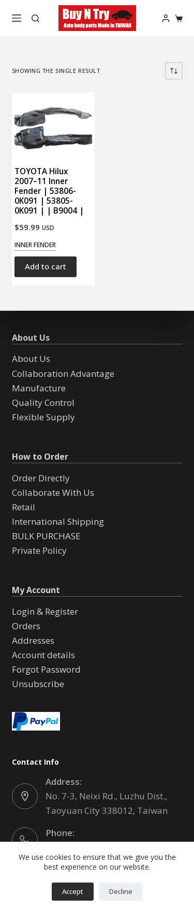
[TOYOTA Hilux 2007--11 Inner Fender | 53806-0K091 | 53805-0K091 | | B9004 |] (53, 124)
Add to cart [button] (45, 266)
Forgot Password (46, 669)
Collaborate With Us (53, 492)
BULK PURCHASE (46, 536)
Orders (26, 626)
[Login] (166, 18)
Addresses (33, 640)
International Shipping (58, 521)
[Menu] (16, 18)
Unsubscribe (38, 684)
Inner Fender (35, 244)
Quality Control (43, 402)
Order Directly (41, 478)
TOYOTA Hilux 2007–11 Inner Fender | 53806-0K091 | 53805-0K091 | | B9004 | (49, 191)
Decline (120, 891)
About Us (31, 359)
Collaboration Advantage (63, 373)
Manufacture (39, 388)
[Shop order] (174, 71)
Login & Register (45, 611)
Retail (23, 507)
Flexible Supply (43, 417)
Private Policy (39, 550)
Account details (43, 655)
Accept (72, 891)
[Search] (35, 18)
